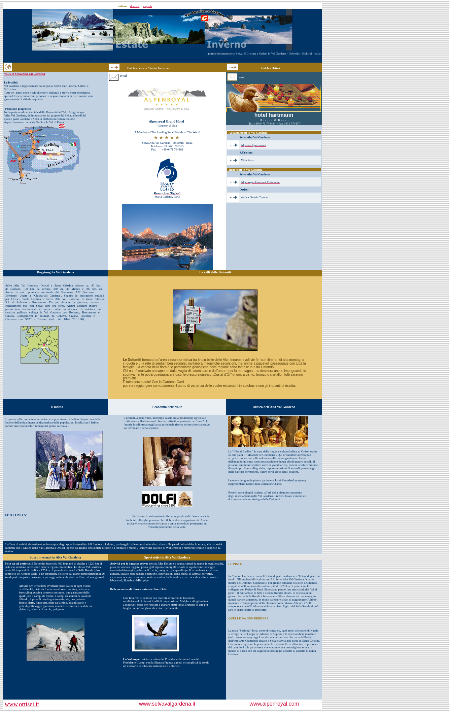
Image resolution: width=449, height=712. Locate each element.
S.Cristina (10, 89)
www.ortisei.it (22, 704)
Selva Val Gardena (65, 86)
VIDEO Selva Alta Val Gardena (24, 73)
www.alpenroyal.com (274, 704)
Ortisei (82, 86)
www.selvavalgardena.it (167, 704)
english (147, 6)
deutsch (135, 6)
